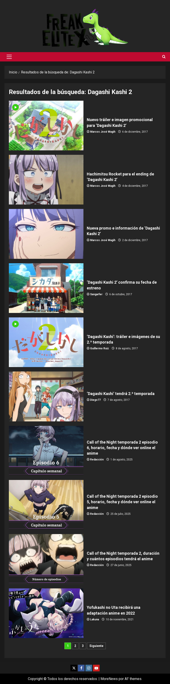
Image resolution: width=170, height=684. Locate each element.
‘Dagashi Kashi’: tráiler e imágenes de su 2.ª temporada (46, 342)
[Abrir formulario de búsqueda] (164, 56)
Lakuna (94, 619)
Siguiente (96, 646)
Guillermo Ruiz (99, 348)
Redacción (97, 459)
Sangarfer (96, 294)
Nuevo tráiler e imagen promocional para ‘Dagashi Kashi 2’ (46, 125)
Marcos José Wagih (102, 131)
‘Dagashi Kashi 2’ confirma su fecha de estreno (46, 288)
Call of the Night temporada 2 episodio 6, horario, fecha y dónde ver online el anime (46, 451)
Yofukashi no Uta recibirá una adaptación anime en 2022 (46, 613)
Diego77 (95, 399)
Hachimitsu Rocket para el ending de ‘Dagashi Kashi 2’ (46, 179)
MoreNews (109, 679)
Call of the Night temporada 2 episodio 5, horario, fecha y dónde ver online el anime (46, 505)
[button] (9, 56)
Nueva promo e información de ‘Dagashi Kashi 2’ (46, 234)
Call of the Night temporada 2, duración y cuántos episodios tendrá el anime (46, 559)
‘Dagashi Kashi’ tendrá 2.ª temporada (46, 396)
